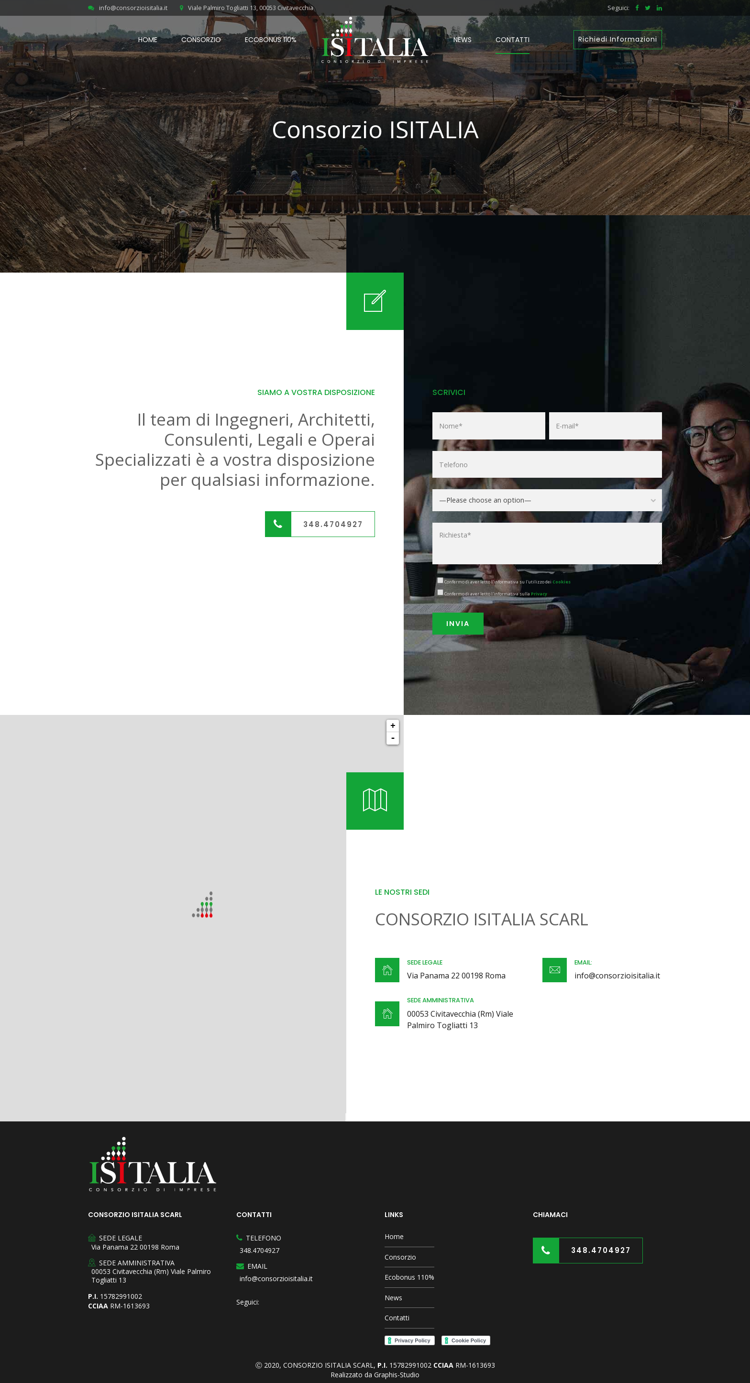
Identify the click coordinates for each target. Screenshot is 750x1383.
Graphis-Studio (396, 1374)
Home (147, 39)
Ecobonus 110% (271, 39)
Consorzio (201, 39)
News (462, 39)
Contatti (512, 39)
